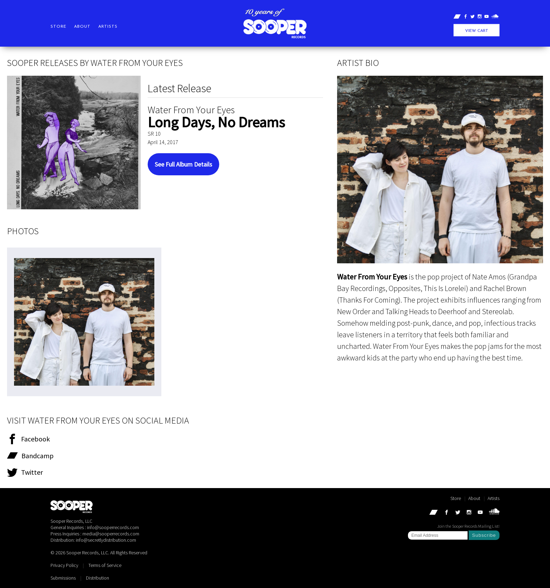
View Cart (476, 31)
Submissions (63, 578)
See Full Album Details (183, 164)
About (82, 27)
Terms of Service (104, 565)
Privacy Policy (64, 565)
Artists (108, 27)
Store (58, 27)
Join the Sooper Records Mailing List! (468, 526)
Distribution (97, 578)
